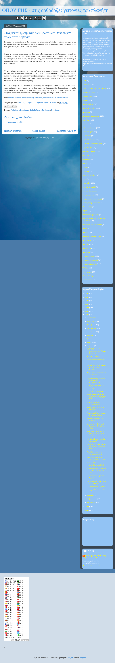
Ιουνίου (90, 339)
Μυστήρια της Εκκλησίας (91, 203)
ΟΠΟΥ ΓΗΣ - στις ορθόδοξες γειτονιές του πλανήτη (55, 10)
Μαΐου (89, 342)
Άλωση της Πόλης (89, 92)
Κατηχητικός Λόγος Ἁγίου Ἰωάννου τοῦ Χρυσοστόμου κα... (96, 380)
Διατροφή (86, 124)
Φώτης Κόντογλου (89, 276)
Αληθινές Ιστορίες (89, 108)
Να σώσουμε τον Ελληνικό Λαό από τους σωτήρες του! (96, 470)
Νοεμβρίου (91, 321)
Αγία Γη (85, 100)
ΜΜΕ (85, 179)
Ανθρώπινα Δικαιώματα (20, 110)
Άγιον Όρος (87, 84)
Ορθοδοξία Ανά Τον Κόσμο (40, 110)
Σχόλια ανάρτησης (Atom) (45, 138)
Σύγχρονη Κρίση (88, 256)
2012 (87, 315)
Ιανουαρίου (91, 502)
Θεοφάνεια (86, 159)
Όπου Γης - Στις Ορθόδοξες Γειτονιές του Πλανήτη (95, 557)
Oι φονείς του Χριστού (95, 391)
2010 (87, 510)
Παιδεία (85, 232)
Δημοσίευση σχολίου (16, 122)
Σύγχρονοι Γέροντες (90, 264)
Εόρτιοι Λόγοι (87, 148)
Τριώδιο (85, 268)
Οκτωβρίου (91, 325)
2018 (87, 297)
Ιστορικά (86, 171)
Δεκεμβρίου (91, 318)
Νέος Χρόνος (87, 207)
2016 (87, 301)
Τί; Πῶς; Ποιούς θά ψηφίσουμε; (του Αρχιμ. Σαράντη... (96, 351)
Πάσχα (85, 228)
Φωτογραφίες (87, 272)
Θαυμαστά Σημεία (89, 151)
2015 (87, 304)
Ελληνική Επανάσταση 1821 (93, 144)
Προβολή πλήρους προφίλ (92, 566)
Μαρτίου (90, 495)
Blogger (82, 658)
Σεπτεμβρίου (92, 328)
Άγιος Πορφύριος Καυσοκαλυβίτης (95, 88)
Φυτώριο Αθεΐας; (93, 356)
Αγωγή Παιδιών (88, 104)
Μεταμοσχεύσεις (88, 195)
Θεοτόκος (86, 155)
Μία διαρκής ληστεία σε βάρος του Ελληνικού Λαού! (95, 433)
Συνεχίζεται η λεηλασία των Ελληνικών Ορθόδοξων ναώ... (96, 447)
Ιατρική (85, 167)
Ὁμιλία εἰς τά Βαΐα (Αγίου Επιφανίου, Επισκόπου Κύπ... (96, 426)
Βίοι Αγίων (86, 120)
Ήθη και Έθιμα (88, 96)
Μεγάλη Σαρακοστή (90, 191)
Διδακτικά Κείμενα (89, 128)
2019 (87, 294)
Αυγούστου (91, 332)
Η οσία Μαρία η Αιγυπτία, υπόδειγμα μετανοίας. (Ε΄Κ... (96, 489)
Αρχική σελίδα (38, 131)
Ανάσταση (86, 112)
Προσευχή (86, 252)
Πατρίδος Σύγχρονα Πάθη (92, 236)
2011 (87, 507)
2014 (87, 308)
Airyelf (70, 658)
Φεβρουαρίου (92, 499)
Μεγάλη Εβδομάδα (89, 187)
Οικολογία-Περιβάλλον (91, 215)
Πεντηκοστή (87, 240)
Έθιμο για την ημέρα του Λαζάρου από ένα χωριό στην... (96, 397)
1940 (84, 81)
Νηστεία (85, 211)
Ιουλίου (90, 335)
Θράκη (85, 163)
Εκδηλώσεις (87, 136)
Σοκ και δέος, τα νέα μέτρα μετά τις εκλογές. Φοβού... (96, 367)
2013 (87, 311)
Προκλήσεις (55, 110)
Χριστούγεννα (87, 280)
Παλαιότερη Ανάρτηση (66, 131)
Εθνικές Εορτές (88, 132)
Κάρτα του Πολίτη (89, 175)
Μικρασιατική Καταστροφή (92, 199)
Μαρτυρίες (86, 183)
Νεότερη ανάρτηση (13, 131)
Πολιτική (86, 244)
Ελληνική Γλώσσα (89, 140)
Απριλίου (90, 346)
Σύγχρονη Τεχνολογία (90, 260)
